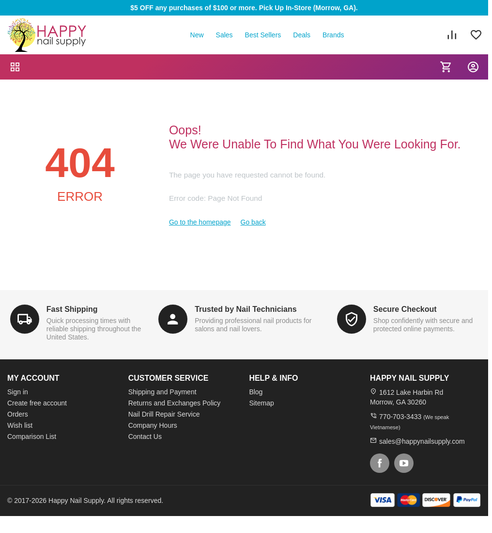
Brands (333, 35)
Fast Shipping (72, 309)
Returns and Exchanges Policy (174, 403)
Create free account (37, 403)
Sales (224, 35)
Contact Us (145, 436)
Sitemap (261, 403)
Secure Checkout (405, 309)
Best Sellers (263, 35)
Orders (17, 414)
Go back (253, 222)
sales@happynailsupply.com (422, 441)
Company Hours (152, 425)
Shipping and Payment (162, 392)
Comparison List (31, 436)
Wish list (19, 425)
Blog (255, 392)
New (197, 35)
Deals (301, 35)
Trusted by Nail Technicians (245, 309)
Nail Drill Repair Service (164, 414)
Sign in (17, 392)
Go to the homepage (200, 222)
